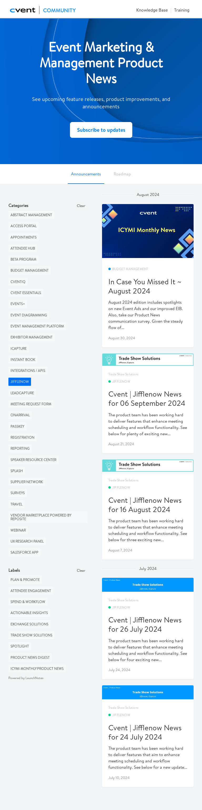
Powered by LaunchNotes (25, 678)
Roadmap (122, 174)
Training (181, 10)
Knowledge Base (152, 10)
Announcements (86, 174)
